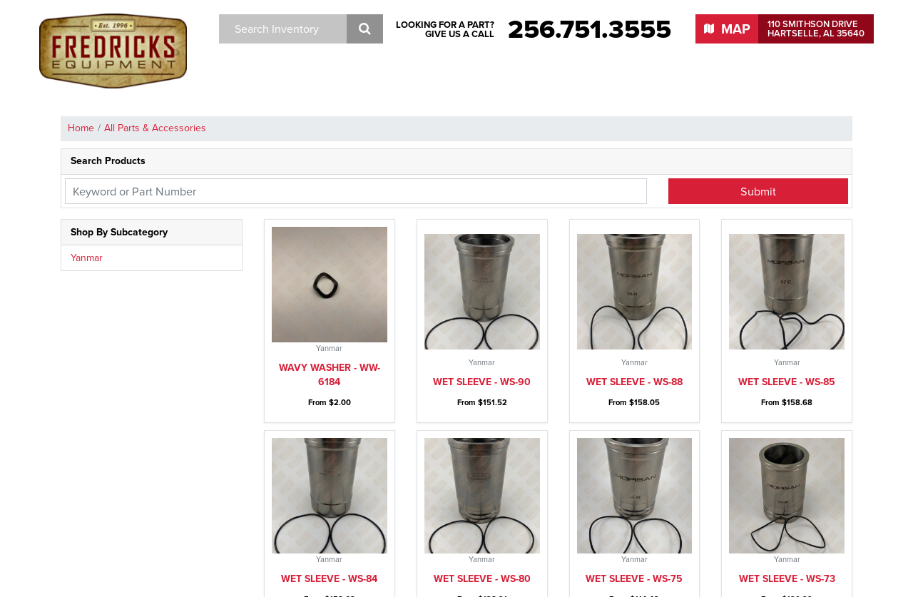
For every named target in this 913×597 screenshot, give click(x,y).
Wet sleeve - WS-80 (482, 347)
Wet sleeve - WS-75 (634, 347)
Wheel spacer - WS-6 (329, 443)
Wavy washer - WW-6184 (329, 259)
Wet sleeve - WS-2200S (481, 443)
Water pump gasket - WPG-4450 (787, 531)
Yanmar (87, 257)
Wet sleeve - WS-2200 (634, 443)
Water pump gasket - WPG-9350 (482, 531)
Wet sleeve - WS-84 (329, 347)
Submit (758, 191)
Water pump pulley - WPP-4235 (787, 436)
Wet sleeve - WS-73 (787, 347)
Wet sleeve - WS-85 (786, 266)
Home (81, 128)
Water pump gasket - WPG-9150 (634, 531)
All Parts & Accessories (155, 128)
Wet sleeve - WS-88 (634, 266)
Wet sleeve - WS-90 (482, 266)
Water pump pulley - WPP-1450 (329, 531)
